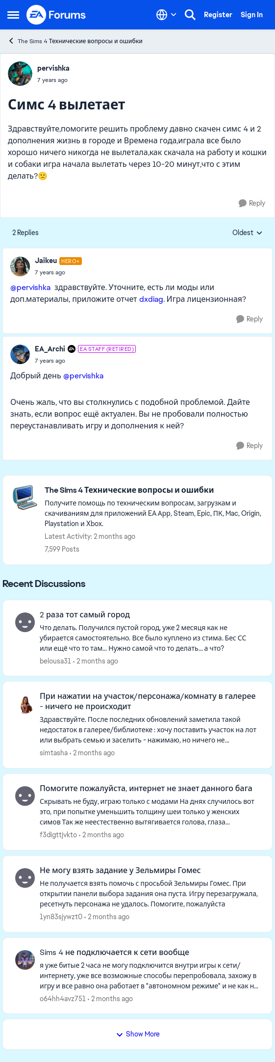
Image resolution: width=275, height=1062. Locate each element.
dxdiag (151, 299)
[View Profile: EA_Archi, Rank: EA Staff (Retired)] (20, 354)
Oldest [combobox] (247, 233)
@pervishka (30, 287)
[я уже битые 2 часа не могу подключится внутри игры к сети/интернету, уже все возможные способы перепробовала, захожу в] (150, 975)
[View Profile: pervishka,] (20, 73)
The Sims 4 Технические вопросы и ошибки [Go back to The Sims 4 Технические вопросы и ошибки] (75, 41)
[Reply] (252, 203)
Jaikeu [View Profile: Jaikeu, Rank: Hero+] (46, 260)
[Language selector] (166, 15)
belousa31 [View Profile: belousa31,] (55, 660)
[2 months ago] (95, 661)
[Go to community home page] (56, 15)
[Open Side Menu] (13, 14)
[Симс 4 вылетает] (58, 272)
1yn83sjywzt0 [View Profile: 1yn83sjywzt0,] (61, 916)
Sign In (252, 14)
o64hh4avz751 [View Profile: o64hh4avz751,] (63, 998)
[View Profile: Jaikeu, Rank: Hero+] (20, 266)
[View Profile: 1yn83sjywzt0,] (25, 878)
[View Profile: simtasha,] (25, 704)
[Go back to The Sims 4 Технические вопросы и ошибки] (153, 490)
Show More (138, 1034)
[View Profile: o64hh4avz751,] (25, 960)
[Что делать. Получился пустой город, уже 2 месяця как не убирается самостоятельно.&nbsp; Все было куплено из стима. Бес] (150, 637)
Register (218, 14)
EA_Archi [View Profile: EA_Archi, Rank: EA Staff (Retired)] (50, 349)
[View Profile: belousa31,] (25, 622)
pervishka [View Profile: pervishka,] (53, 68)
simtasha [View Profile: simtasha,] (54, 752)
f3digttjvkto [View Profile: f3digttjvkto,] (58, 834)
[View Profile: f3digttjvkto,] (25, 796)
